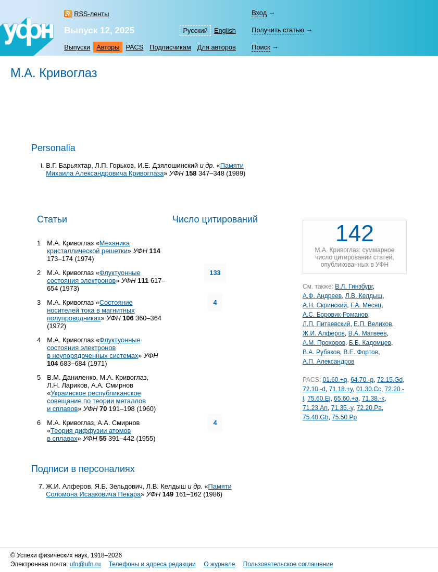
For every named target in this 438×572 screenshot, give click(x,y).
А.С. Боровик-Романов (335, 314)
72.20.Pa (369, 408)
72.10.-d (314, 389)
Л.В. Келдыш (363, 296)
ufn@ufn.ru (85, 564)
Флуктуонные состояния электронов (93, 276)
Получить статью (278, 30)
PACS (134, 47)
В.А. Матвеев (367, 333)
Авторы (107, 47)
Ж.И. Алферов (324, 333)
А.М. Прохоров (324, 342)
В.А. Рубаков (321, 352)
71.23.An (315, 408)
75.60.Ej (318, 398)
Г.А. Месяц (366, 305)
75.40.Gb (315, 417)
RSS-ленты (91, 14)
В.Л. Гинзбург (353, 286)
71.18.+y (341, 389)
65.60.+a (346, 398)
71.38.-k (373, 398)
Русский (195, 30)
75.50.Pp (344, 417)
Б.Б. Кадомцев (370, 342)
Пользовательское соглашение (288, 564)
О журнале (219, 564)
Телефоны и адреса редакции (152, 564)
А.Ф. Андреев (322, 296)
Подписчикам (170, 47)
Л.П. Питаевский (326, 324)
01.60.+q (334, 379)
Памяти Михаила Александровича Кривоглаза (145, 169)
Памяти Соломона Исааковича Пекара (139, 490)
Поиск (261, 47)
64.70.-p (362, 379)
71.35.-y (342, 408)
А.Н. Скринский (325, 305)
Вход (259, 13)
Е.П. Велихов (373, 324)
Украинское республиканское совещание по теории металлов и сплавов (96, 401)
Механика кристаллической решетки (88, 247)
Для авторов (216, 47)
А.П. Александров (329, 361)
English (225, 30)
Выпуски (77, 47)
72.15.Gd (390, 379)
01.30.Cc (368, 389)
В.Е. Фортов (361, 352)
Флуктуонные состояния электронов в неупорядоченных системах (93, 347)
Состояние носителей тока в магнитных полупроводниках (91, 310)
